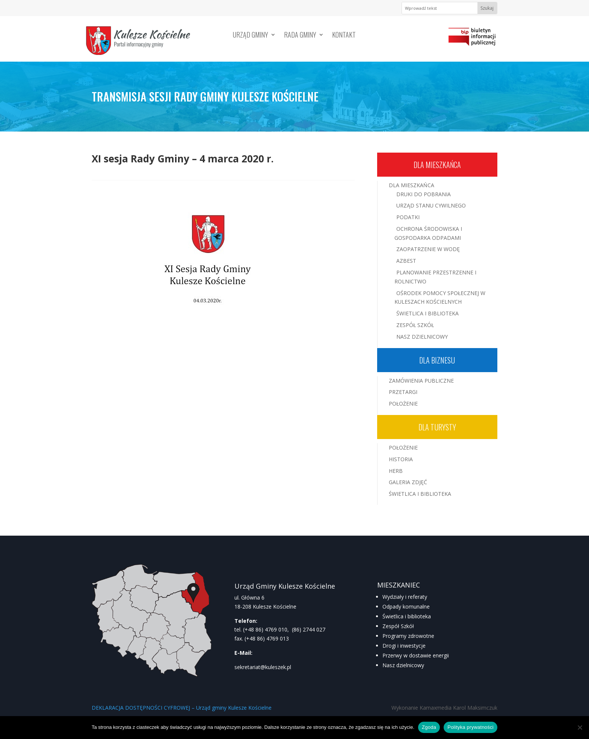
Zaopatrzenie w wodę (428, 249)
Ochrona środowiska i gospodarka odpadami (428, 233)
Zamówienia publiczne (421, 380)
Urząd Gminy (250, 35)
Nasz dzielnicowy (403, 665)
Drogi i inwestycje (404, 645)
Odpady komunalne (406, 606)
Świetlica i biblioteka (406, 616)
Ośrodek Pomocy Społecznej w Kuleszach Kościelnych (439, 297)
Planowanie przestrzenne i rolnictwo (435, 277)
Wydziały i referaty (404, 596)
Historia (401, 459)
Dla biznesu (437, 360)
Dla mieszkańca (437, 164)
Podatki (408, 217)
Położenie (403, 403)
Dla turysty (437, 427)
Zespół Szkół (415, 325)
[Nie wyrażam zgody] (579, 727)
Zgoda (429, 727)
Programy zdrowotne (408, 635)
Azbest (406, 260)
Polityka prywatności (470, 727)
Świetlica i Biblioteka (427, 313)
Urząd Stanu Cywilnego (431, 205)
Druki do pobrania (423, 194)
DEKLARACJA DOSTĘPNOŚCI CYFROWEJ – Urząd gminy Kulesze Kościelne (182, 707)
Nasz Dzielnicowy (422, 336)
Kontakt (344, 35)
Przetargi (403, 391)
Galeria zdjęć (408, 482)
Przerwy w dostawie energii (415, 655)
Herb (396, 470)
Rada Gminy (300, 35)
